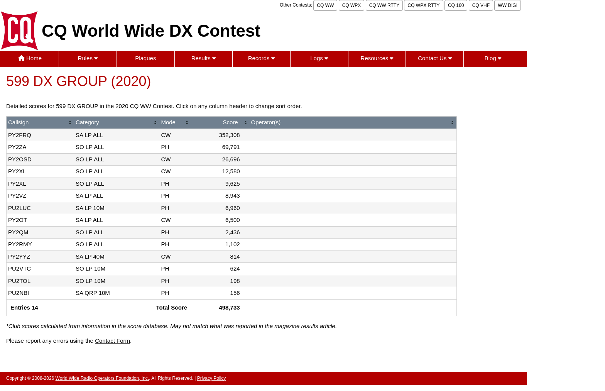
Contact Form (112, 340)
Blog (493, 58)
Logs (319, 58)
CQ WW (325, 5)
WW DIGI (507, 5)
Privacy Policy (211, 378)
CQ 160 (456, 5)
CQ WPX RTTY (423, 5)
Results (203, 58)
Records (261, 58)
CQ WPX (351, 5)
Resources (377, 58)
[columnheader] (40, 123)
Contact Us (434, 58)
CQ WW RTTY (384, 5)
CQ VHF (481, 5)
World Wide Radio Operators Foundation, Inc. (102, 378)
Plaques (145, 58)
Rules (88, 58)
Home (30, 58)
